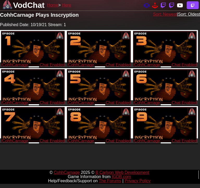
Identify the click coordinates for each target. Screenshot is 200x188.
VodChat (29, 5)
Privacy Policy (138, 181)
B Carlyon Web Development (122, 172)
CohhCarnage (67, 172)
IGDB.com (121, 176)
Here (66, 5)
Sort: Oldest (189, 14)
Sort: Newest (165, 14)
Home (52, 5)
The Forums (110, 181)
